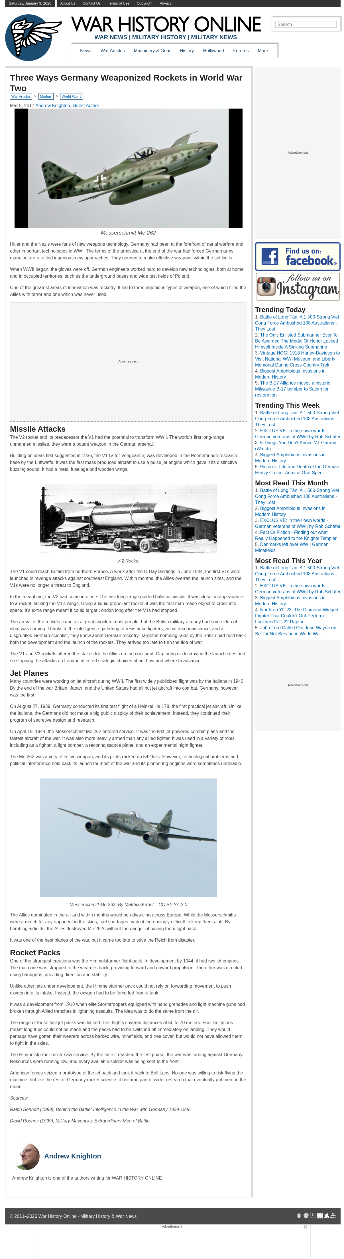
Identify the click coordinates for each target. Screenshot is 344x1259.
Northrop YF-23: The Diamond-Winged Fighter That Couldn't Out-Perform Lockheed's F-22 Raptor (296, 615)
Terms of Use (118, 3)
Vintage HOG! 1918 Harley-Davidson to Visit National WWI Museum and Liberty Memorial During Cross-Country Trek (297, 359)
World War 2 (72, 96)
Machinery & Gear (152, 50)
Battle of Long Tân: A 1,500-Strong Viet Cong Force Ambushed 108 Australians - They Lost (297, 323)
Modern (46, 96)
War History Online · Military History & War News (87, 1216)
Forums (241, 50)
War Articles (113, 50)
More (263, 50)
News (85, 50)
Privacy (166, 3)
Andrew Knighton (72, 1156)
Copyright (144, 3)
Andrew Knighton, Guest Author (67, 105)
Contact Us (92, 3)
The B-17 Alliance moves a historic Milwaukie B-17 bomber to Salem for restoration (292, 389)
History (187, 50)
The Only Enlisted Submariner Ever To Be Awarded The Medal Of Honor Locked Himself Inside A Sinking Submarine (296, 341)
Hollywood (213, 50)
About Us (68, 3)
